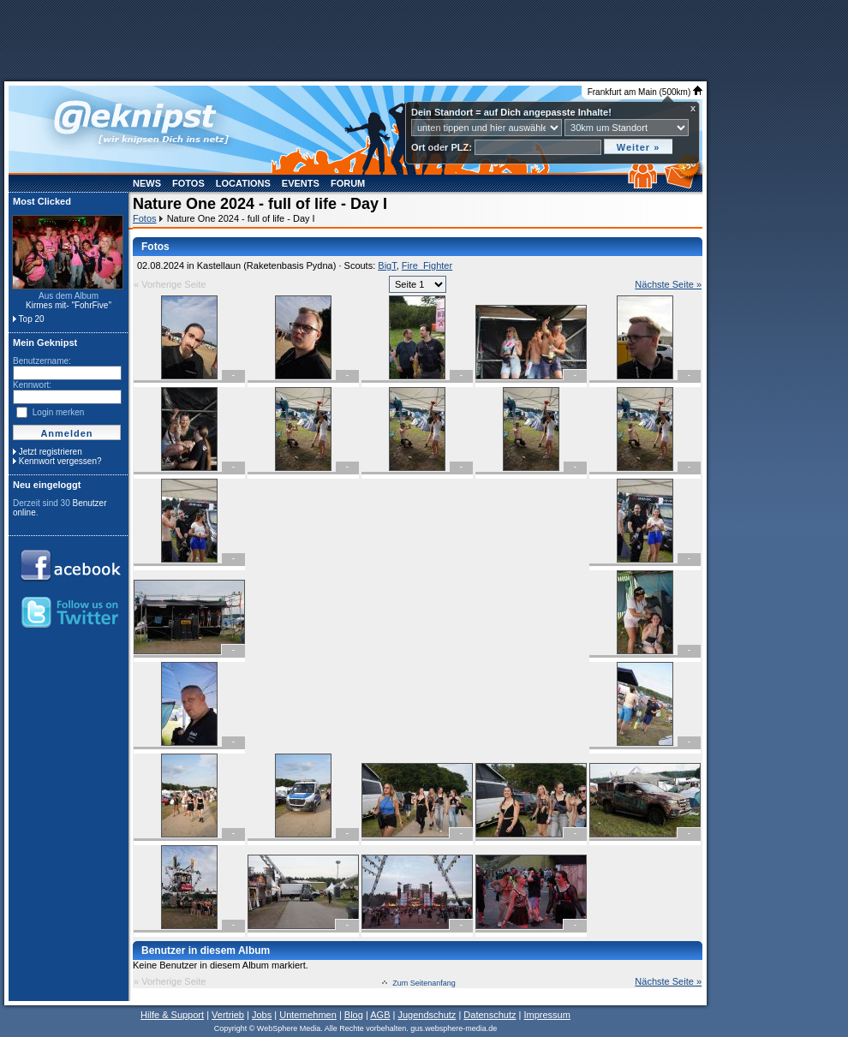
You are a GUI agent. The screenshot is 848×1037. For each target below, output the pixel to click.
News (147, 183)
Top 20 (32, 319)
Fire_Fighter (427, 265)
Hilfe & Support (172, 1015)
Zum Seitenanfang (424, 983)
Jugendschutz (426, 1015)
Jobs (262, 1015)
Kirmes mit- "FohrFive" (68, 305)
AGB (380, 1015)
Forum (348, 183)
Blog (353, 1015)
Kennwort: (32, 385)
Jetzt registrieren (50, 451)
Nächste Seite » (668, 284)
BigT (387, 265)
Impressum (546, 1015)
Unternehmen (308, 1015)
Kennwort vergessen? (60, 461)
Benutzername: (42, 361)
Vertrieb (228, 1015)
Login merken (59, 412)
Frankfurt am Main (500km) (645, 92)
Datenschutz (489, 1015)
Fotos (188, 183)
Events (300, 183)
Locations (243, 183)
